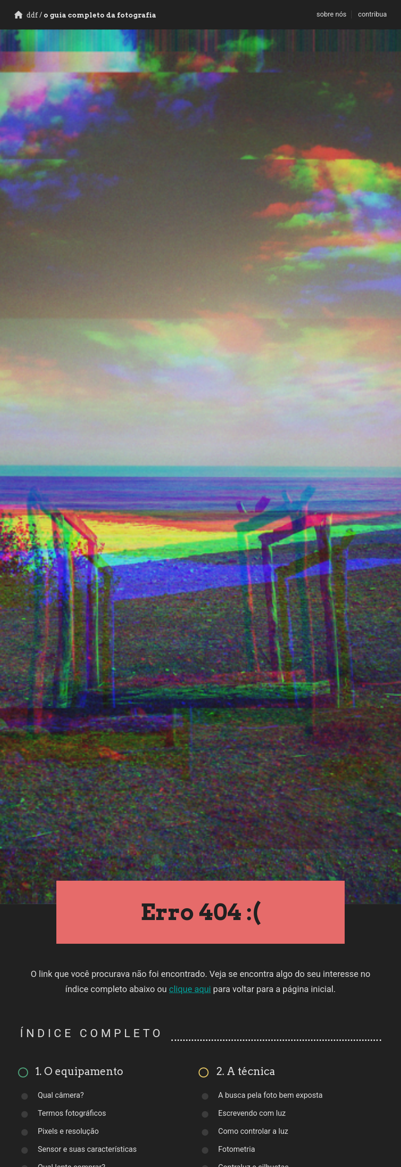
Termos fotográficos (72, 1113)
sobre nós (332, 14)
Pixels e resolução (68, 1131)
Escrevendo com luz (252, 1113)
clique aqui (190, 989)
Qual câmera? (61, 1095)
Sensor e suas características (87, 1149)
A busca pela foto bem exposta (270, 1095)
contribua (372, 14)
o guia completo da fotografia (85, 15)
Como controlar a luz (253, 1131)
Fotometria (236, 1149)
